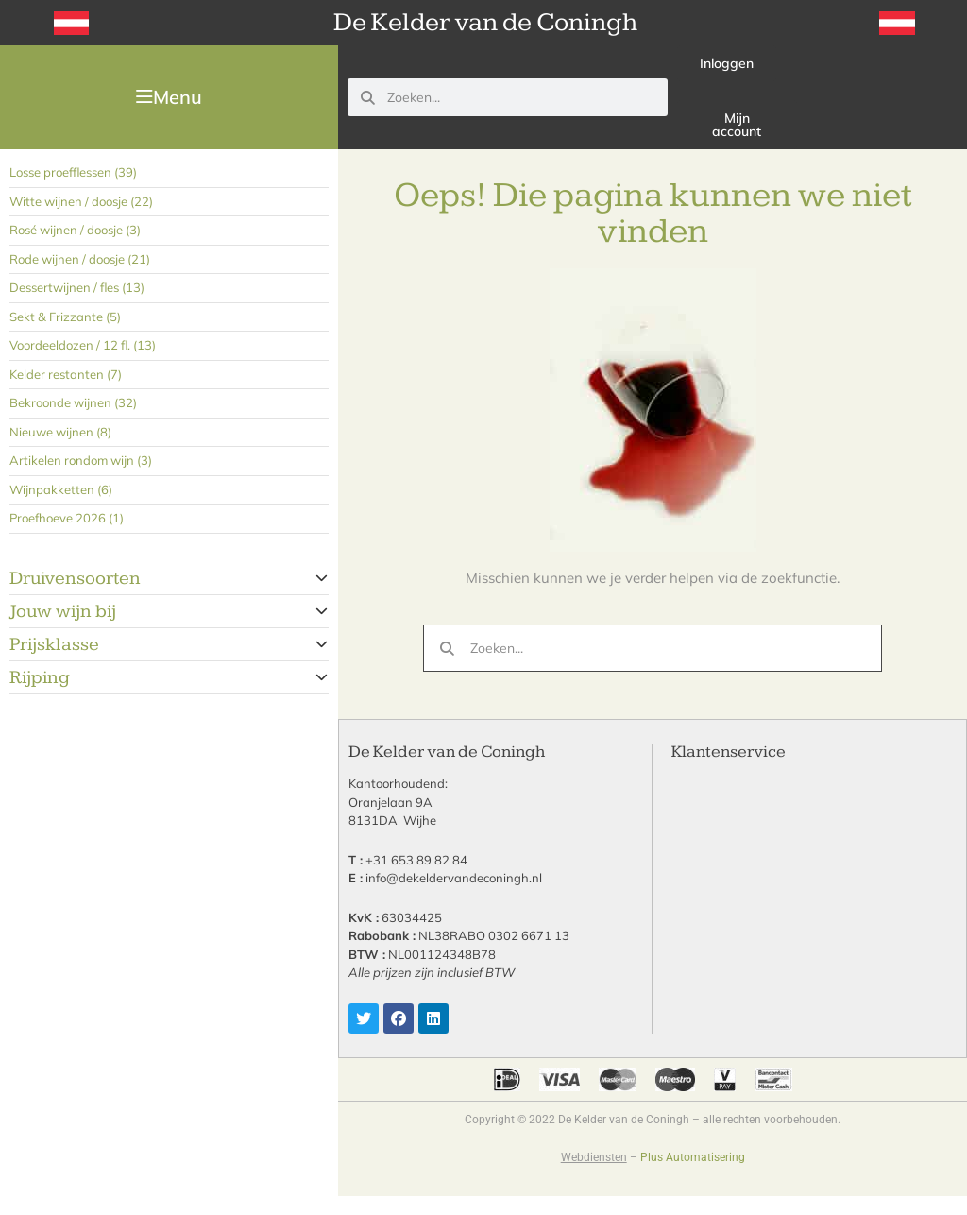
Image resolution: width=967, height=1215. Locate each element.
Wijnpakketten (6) (60, 489)
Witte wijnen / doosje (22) (81, 201)
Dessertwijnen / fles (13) (76, 287)
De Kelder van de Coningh (485, 22)
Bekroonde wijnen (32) (73, 402)
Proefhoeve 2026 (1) (66, 517)
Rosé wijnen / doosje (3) (75, 229)
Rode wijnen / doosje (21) (79, 258)
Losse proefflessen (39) (73, 172)
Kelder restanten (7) (65, 374)
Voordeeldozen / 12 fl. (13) (82, 344)
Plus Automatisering (692, 1157)
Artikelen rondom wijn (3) (80, 460)
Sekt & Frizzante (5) (65, 316)
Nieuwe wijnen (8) (60, 431)
